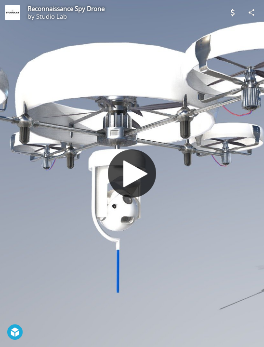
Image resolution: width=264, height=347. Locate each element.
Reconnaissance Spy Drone (66, 8)
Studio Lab (51, 16)
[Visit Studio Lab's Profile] (12, 12)
